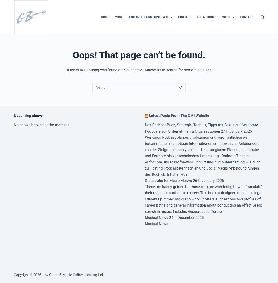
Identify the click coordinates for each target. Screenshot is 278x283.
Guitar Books (206, 17)
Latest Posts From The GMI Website (179, 115)
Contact (246, 17)
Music (119, 17)
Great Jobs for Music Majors (168, 180)
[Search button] (181, 87)
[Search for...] (134, 87)
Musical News (156, 217)
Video (229, 17)
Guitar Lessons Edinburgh (151, 17)
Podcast (184, 17)
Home (105, 17)
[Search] (262, 17)
